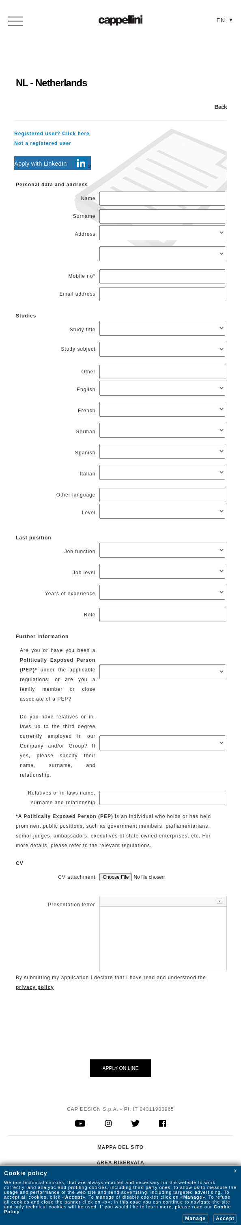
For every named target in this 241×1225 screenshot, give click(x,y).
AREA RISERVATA (120, 1162)
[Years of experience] (162, 592)
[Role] (162, 615)
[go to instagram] (108, 1124)
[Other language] (162, 495)
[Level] (162, 511)
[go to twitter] (135, 1124)
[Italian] (162, 472)
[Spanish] (162, 451)
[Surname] (162, 216)
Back (221, 107)
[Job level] (162, 571)
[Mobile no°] (162, 276)
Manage (195, 1218)
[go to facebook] (162, 1124)
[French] (162, 409)
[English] (162, 388)
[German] (162, 430)
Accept (225, 1218)
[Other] (162, 372)
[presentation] (161, 1031)
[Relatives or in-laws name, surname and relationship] (162, 798)
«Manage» (193, 1197)
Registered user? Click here (52, 133)
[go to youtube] (80, 1124)
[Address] (162, 232)
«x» (106, 1201)
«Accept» (73, 1197)
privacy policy (35, 987)
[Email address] (162, 294)
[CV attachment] (145, 877)
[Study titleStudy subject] (162, 328)
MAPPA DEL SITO (120, 1147)
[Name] (162, 199)
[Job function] (162, 550)
